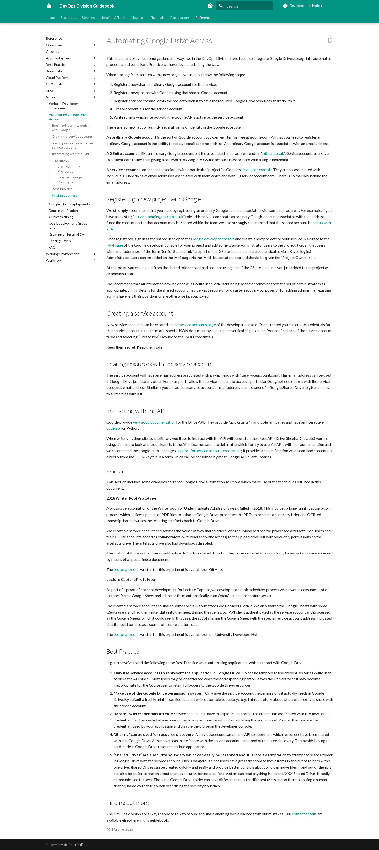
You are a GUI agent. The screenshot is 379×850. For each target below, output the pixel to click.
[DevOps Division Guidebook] (49, 6)
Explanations (180, 17)
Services (88, 17)
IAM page (114, 245)
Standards (68, 17)
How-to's (138, 17)
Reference (203, 17)
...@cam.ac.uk (273, 153)
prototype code (126, 569)
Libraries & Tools (113, 17)
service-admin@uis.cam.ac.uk (159, 216)
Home (50, 17)
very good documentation (154, 422)
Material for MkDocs (74, 845)
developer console (256, 169)
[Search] (244, 5)
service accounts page (197, 324)
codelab (113, 428)
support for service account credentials (209, 450)
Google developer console (212, 238)
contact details (304, 814)
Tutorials (158, 17)
